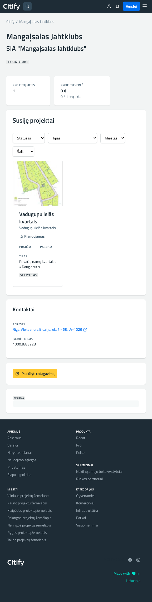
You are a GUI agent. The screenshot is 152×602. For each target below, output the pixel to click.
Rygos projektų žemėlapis (27, 532)
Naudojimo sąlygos (21, 460)
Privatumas (16, 467)
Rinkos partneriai (89, 478)
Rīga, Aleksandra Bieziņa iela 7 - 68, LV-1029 (50, 329)
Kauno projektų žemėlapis (27, 503)
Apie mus (14, 437)
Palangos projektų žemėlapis (29, 517)
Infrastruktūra (87, 510)
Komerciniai (85, 503)
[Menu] (144, 6)
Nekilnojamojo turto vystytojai (99, 471)
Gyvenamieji (85, 495)
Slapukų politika (19, 474)
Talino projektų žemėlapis (26, 540)
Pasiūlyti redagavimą (35, 373)
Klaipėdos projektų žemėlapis (29, 510)
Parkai (81, 517)
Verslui (131, 6)
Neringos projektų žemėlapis (29, 525)
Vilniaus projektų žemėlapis (28, 495)
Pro (78, 445)
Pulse (80, 452)
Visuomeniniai (87, 525)
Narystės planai (19, 452)
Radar (80, 437)
